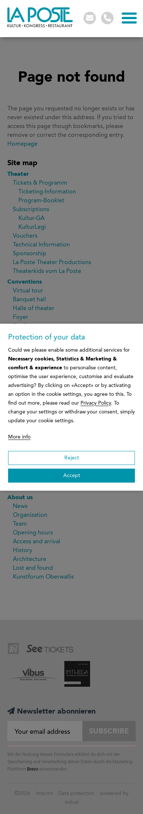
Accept (71, 475)
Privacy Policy (96, 403)
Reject (71, 458)
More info (19, 437)
